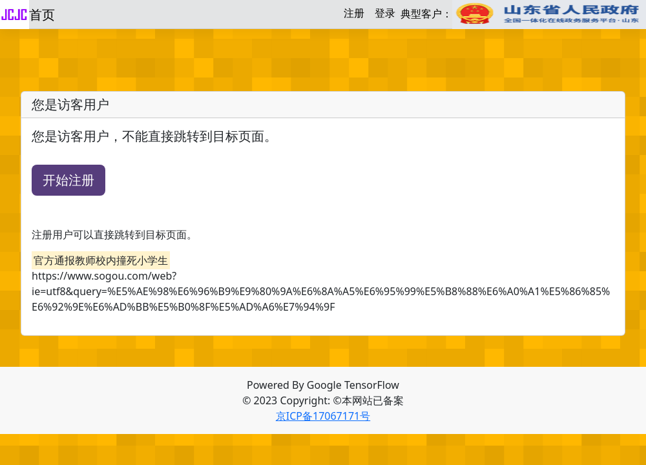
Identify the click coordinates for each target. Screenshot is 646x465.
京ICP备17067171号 (323, 416)
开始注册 (68, 180)
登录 (385, 13)
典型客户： (523, 14)
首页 (42, 14)
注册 (354, 13)
